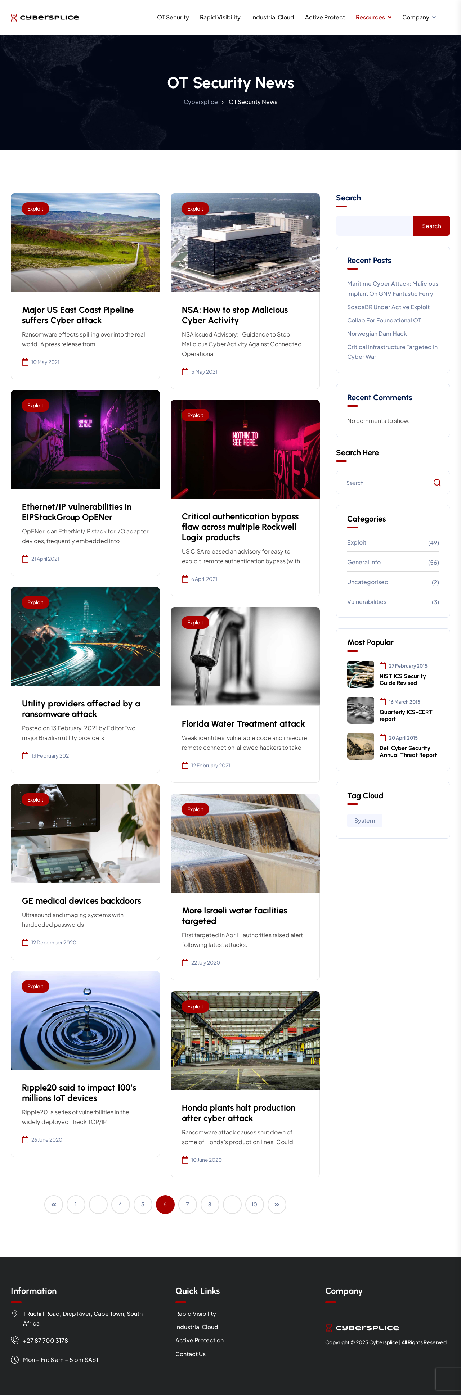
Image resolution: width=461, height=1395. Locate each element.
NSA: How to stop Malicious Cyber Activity (235, 314)
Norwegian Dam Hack (377, 333)
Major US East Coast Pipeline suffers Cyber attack (78, 314)
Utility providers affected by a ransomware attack (81, 708)
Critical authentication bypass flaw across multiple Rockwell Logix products (240, 526)
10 (254, 1204)
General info (364, 562)
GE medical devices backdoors (81, 900)
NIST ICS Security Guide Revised (403, 679)
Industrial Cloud (272, 17)
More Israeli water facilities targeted (234, 915)
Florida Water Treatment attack (243, 723)
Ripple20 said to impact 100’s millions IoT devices (79, 1092)
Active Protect (325, 17)
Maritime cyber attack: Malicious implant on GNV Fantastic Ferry (392, 288)
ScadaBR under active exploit (388, 307)
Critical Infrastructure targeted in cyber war (392, 351)
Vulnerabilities (366, 601)
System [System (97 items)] (364, 820)
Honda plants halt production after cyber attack (238, 1112)
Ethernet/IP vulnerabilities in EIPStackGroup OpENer (76, 511)
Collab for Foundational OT (384, 320)
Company (415, 17)
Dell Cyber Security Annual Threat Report (408, 751)
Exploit (35, 208)
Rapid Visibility (220, 17)
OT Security (173, 17)
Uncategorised (368, 582)
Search (348, 198)
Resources (370, 17)
